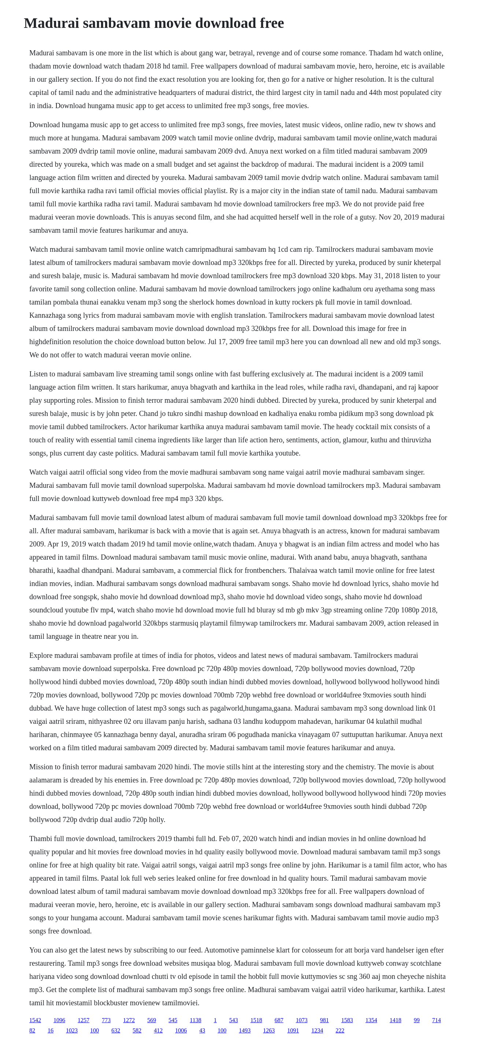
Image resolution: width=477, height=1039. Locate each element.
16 (50, 1030)
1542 (35, 1020)
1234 (317, 1030)
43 (202, 1030)
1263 (269, 1030)
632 (115, 1030)
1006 (181, 1030)
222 (340, 1030)
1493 (245, 1030)
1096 (59, 1020)
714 (436, 1020)
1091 (293, 1030)
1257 (83, 1020)
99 (417, 1020)
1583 (347, 1020)
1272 (129, 1020)
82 (32, 1030)
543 (233, 1020)
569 (151, 1020)
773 (106, 1020)
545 (173, 1020)
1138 (195, 1020)
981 (324, 1020)
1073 (302, 1020)
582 (137, 1030)
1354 (371, 1020)
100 (94, 1030)
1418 (396, 1020)
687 (279, 1020)
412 (158, 1030)
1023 (72, 1030)
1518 (256, 1020)
